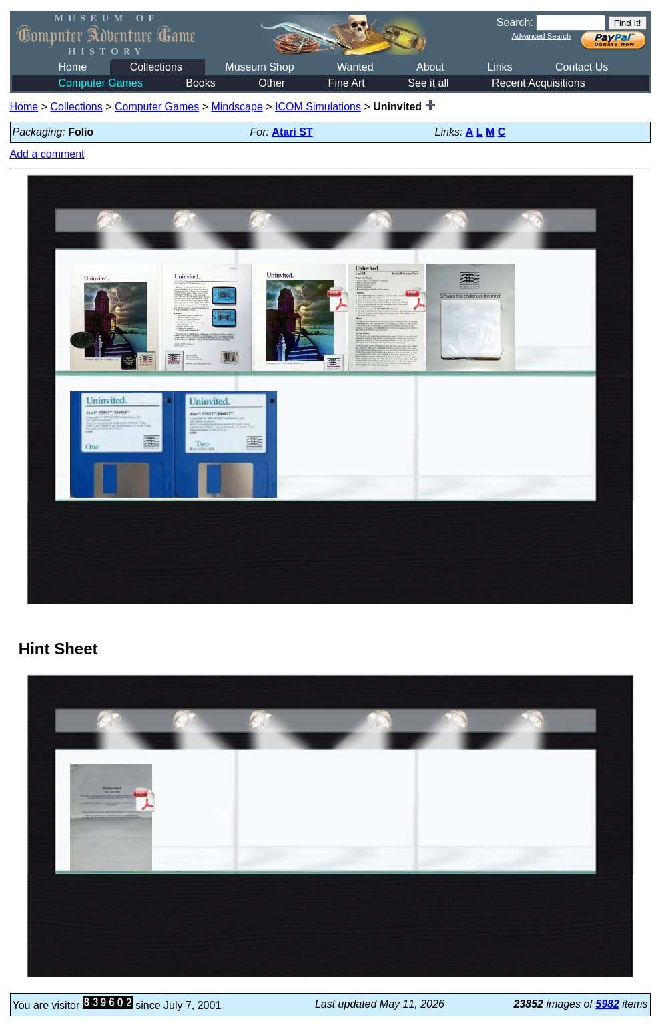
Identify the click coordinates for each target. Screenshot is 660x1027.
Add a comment (47, 154)
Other (271, 83)
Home (73, 67)
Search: (515, 22)
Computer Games (101, 83)
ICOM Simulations (318, 106)
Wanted (355, 67)
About (430, 67)
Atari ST (292, 132)
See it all (428, 83)
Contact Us (581, 67)
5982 (607, 1004)
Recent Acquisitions (538, 83)
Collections (156, 67)
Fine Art (346, 83)
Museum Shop (259, 67)
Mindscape (236, 106)
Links (499, 67)
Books (200, 83)
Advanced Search (541, 36)
